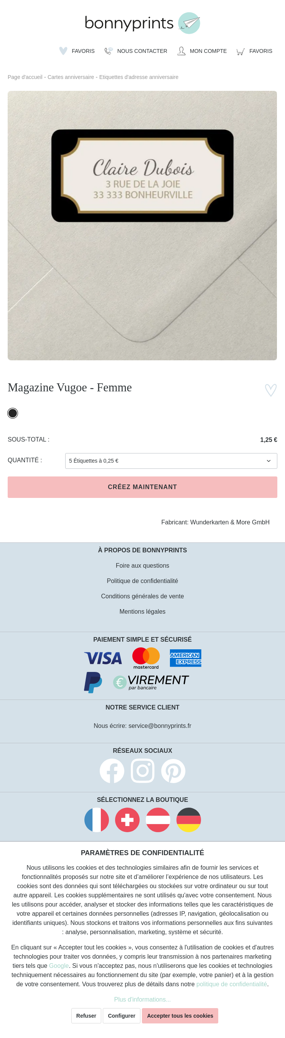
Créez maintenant (142, 487)
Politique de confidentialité (142, 581)
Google (59, 965)
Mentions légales (142, 611)
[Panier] (254, 51)
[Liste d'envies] (77, 51)
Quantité (24, 460)
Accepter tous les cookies (180, 1016)
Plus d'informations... (142, 999)
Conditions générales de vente (142, 596)
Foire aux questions (143, 565)
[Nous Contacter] (136, 51)
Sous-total (28, 439)
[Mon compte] (202, 51)
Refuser (86, 1016)
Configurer (121, 1016)
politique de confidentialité (231, 984)
